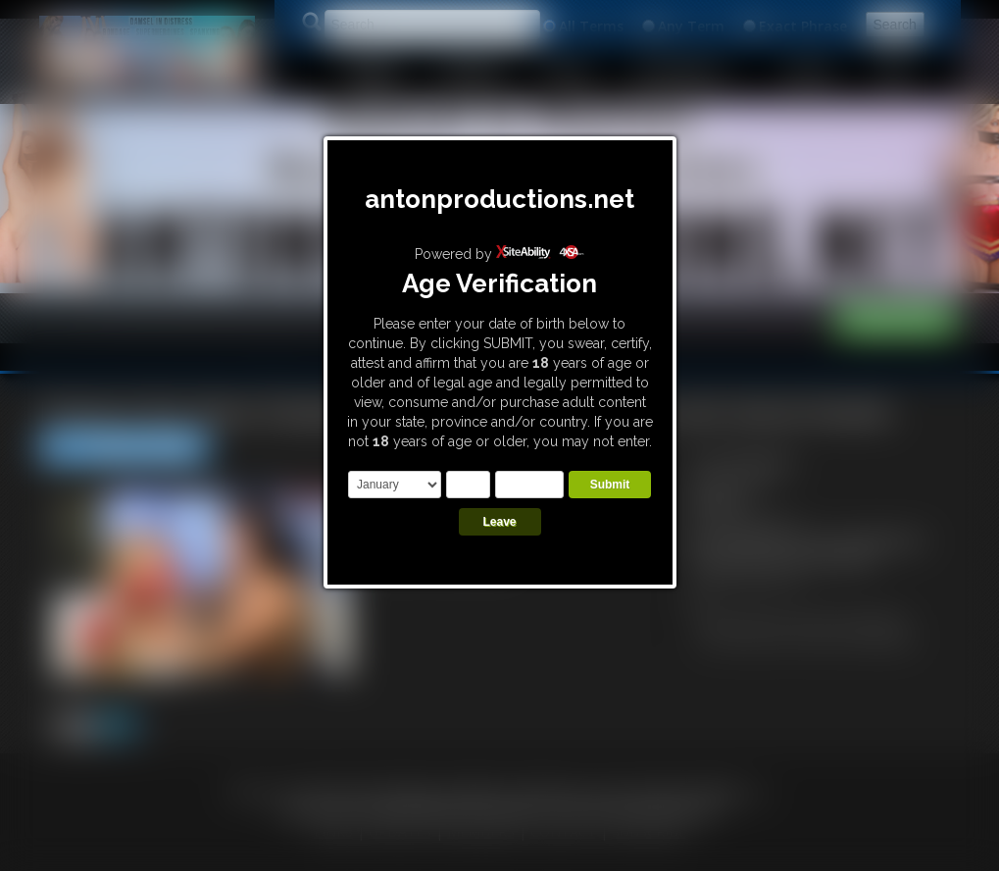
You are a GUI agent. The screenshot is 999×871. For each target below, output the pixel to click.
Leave (499, 522)
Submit (610, 484)
